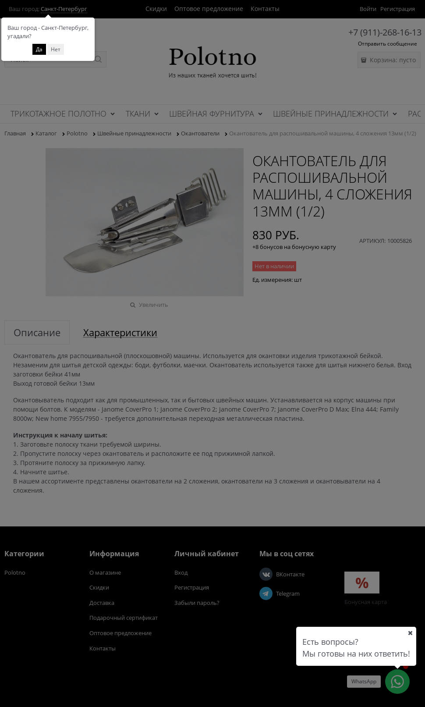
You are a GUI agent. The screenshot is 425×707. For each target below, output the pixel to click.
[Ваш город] (410, 633)
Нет (55, 49)
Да (39, 49)
